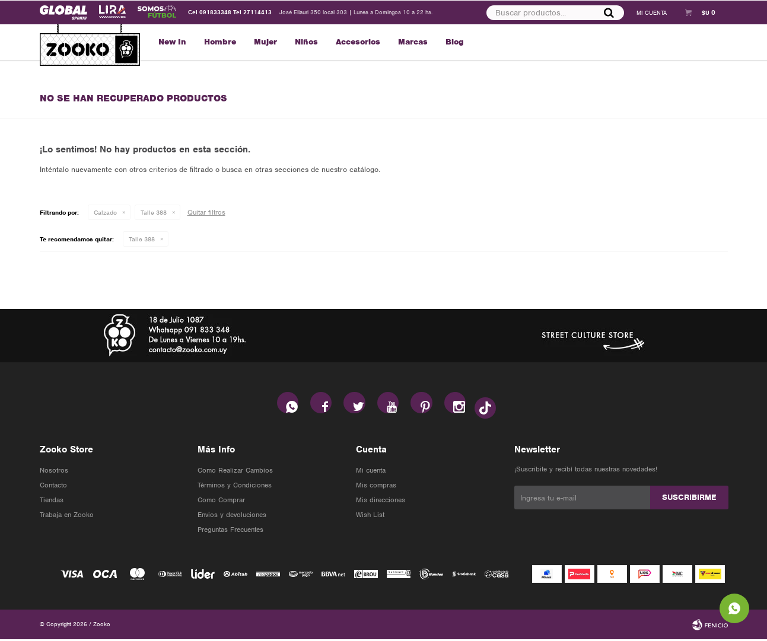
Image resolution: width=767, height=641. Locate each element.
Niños (306, 42)
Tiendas (51, 501)
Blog (454, 42)
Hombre (220, 42)
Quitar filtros (206, 212)
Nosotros (54, 472)
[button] (608, 12)
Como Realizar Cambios (235, 472)
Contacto (53, 487)
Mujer (265, 42)
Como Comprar (221, 501)
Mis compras (376, 487)
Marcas (413, 42)
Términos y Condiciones (235, 487)
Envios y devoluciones (232, 516)
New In (172, 42)
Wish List (370, 516)
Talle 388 (154, 212)
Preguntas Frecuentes (230, 531)
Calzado (105, 212)
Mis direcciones (380, 501)
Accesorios (358, 42)
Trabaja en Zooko (67, 516)
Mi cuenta (371, 472)
